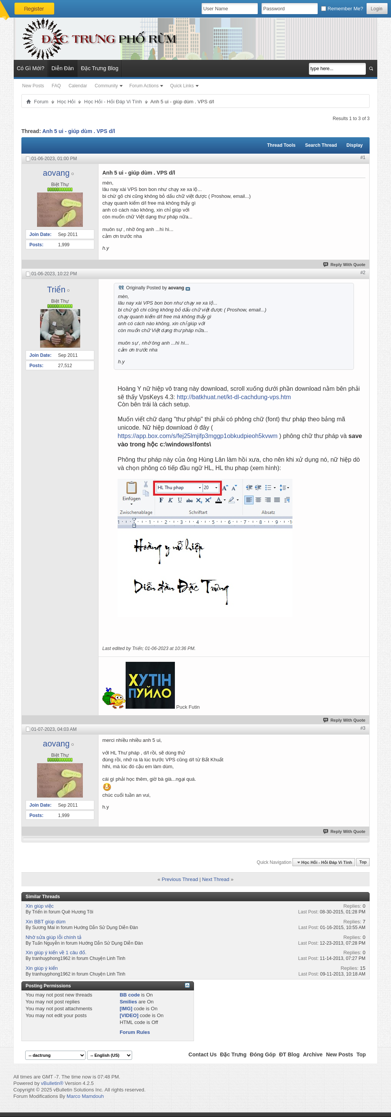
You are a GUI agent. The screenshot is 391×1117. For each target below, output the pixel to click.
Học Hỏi (66, 101)
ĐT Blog (289, 1054)
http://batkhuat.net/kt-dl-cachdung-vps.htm (234, 397)
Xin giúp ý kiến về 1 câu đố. (56, 952)
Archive (312, 1054)
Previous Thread (180, 879)
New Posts (33, 85)
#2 (362, 272)
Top (363, 862)
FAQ (56, 85)
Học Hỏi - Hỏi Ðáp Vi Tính (113, 101)
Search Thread (321, 145)
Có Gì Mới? (30, 68)
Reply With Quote (344, 264)
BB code (130, 995)
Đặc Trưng (233, 1054)
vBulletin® (52, 1083)
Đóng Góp (263, 1054)
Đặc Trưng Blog (99, 68)
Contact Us (203, 1054)
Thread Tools (281, 145)
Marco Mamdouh (85, 1096)
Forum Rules (135, 1032)
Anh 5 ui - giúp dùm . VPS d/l (78, 131)
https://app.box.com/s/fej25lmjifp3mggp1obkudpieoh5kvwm (198, 436)
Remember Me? (342, 8)
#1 (362, 157)
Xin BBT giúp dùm (46, 921)
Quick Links (182, 85)
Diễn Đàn (63, 68)
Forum (41, 101)
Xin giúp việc (39, 906)
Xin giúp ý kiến (42, 968)
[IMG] (126, 1008)
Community (106, 85)
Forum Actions (144, 85)
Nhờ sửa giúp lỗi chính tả (53, 937)
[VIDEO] (129, 1015)
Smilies (128, 1002)
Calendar (77, 85)
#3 (362, 728)
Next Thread (215, 879)
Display (354, 145)
